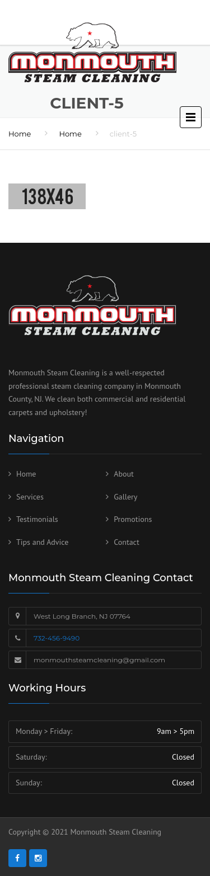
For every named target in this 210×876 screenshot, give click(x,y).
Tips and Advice (42, 542)
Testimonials (37, 519)
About (124, 474)
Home (19, 133)
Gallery (125, 497)
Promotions (133, 519)
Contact (126, 542)
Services (30, 497)
